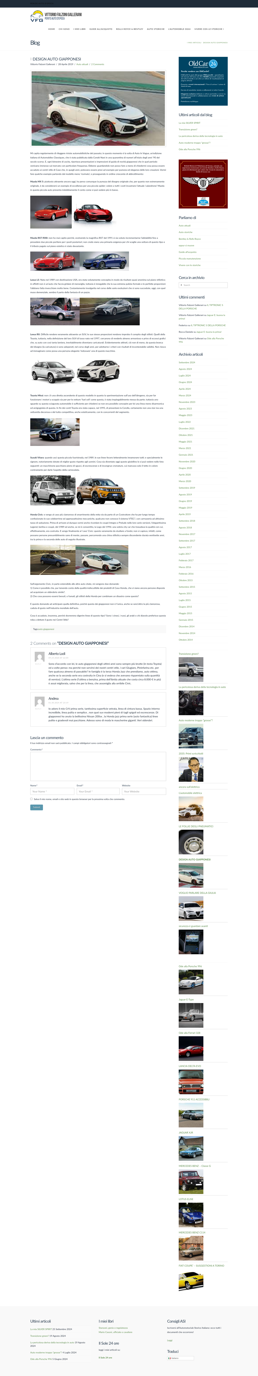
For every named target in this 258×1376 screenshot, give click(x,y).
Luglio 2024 (185, 375)
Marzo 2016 (185, 567)
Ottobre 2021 (186, 435)
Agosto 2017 (185, 547)
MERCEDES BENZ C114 (192, 1232)
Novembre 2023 (187, 402)
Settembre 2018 (187, 520)
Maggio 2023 (185, 415)
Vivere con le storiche (190, 265)
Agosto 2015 (185, 593)
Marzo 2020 (185, 481)
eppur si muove (186, 245)
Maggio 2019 (185, 507)
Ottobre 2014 (186, 639)
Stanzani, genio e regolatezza (113, 1327)
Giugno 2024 (185, 382)
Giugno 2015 (185, 606)
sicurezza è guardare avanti (193, 926)
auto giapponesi (46, 629)
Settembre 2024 (187, 362)
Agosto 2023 (185, 408)
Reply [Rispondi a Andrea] (38, 709)
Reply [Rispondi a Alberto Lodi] (38, 664)
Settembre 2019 (187, 487)
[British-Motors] (203, 183)
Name (33, 785)
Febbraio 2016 (186, 573)
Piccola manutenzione (190, 258)
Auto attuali (82, 64)
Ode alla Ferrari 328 (189, 1032)
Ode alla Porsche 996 (189, 149)
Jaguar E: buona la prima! (209, 331)
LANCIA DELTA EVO (190, 1065)
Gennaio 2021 (186, 454)
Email (80, 785)
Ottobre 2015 (186, 580)
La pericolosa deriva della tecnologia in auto (201, 136)
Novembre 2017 (187, 534)
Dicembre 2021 (186, 428)
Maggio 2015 (185, 613)
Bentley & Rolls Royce (190, 238)
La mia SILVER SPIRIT (189, 122)
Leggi (169, 1340)
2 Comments (97, 64)
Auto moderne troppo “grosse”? (194, 142)
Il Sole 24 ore (105, 1357)
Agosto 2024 (185, 369)
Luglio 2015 (185, 600)
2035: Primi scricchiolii (191, 753)
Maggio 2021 (185, 441)
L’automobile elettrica (190, 792)
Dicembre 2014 (186, 626)
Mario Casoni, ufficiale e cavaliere (115, 1332)
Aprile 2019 (185, 514)
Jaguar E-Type (186, 999)
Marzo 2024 (185, 395)
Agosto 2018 (185, 527)
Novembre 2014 (187, 633)
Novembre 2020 (187, 461)
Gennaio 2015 (186, 619)
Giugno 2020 (185, 468)
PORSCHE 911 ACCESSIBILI (194, 1099)
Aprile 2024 (185, 388)
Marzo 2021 (185, 448)
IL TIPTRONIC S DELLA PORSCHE (208, 325)
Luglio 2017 (185, 553)
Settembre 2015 (187, 586)
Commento (36, 749)
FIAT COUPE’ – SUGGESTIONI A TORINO (201, 1265)
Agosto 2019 (185, 494)
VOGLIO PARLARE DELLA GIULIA (197, 892)
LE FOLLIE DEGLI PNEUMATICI (196, 826)
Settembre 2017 (187, 540)
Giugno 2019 (185, 501)
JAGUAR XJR (186, 1132)
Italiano (173, 1358)
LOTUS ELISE (186, 1199)
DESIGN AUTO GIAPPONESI (194, 859)
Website (126, 785)
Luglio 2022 (185, 421)
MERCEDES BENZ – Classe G (195, 1165)
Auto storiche (185, 232)
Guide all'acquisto (187, 252)
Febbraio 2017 (186, 560)
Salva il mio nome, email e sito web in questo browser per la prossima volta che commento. (79, 799)
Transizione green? (188, 129)
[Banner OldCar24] (203, 81)
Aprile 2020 (185, 474)
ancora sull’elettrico (189, 786)
